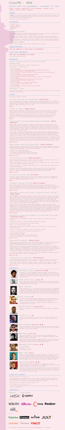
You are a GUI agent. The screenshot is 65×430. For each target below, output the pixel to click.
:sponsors (30, 10)
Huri (31, 211)
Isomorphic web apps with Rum (23, 74)
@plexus (32, 362)
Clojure (20, 15)
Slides (16, 141)
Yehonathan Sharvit (50, 72)
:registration (25, 8)
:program (45, 8)
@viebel (36, 344)
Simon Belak (48, 76)
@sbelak (31, 333)
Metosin (35, 15)
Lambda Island (28, 363)
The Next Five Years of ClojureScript (24, 85)
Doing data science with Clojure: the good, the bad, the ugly (30, 76)
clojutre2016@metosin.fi (37, 427)
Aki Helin (31, 75)
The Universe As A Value (21, 71)
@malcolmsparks (39, 306)
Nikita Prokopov (34, 74)
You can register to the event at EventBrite (27, 49)
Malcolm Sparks (31, 71)
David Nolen (37, 85)
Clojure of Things (20, 83)
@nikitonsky (35, 324)
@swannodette (39, 270)
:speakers (12, 10)
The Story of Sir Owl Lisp (22, 75)
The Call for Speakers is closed (22, 54)
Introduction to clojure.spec (23, 82)
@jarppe (38, 279)
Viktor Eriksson (46, 144)
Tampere (12, 24)
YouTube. (25, 96)
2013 (22, 19)
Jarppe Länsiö (28, 83)
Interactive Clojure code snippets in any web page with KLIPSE (30, 72)
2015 (17, 19)
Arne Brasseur (34, 82)
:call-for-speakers (36, 8)
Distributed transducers (21, 80)
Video (11, 106)
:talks (51, 8)
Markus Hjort (31, 80)
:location (17, 8)
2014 (20, 19)
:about (11, 8)
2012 (27, 19)
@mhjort (31, 352)
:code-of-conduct (21, 10)
